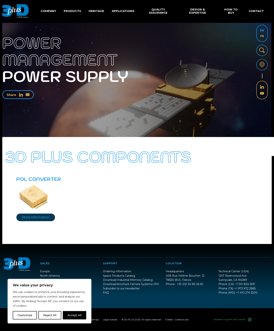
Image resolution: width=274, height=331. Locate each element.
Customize (25, 315)
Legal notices (110, 319)
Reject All (49, 315)
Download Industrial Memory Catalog (128, 280)
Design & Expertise (197, 11)
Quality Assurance (158, 11)
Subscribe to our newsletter (121, 288)
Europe (45, 271)
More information (35, 217)
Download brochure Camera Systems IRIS (131, 284)
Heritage (96, 11)
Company (48, 11)
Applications (123, 11)
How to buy (231, 11)
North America (50, 275)
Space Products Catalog (119, 275)
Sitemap (94, 319)
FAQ (106, 292)
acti (187, 319)
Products (72, 11)
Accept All (74, 315)
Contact (256, 11)
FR (262, 36)
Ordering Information (117, 271)
